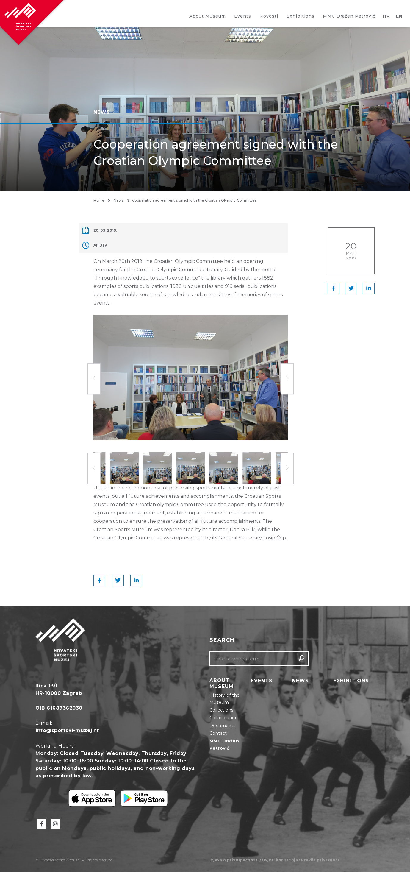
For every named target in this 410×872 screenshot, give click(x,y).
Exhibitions (300, 16)
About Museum (207, 16)
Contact (218, 733)
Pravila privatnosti (321, 860)
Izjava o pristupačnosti (234, 860)
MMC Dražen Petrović (349, 16)
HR (386, 16)
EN (399, 16)
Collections (221, 710)
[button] (287, 379)
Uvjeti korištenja (280, 860)
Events (242, 16)
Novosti (268, 16)
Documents (222, 725)
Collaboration (223, 717)
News (300, 681)
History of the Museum (224, 698)
